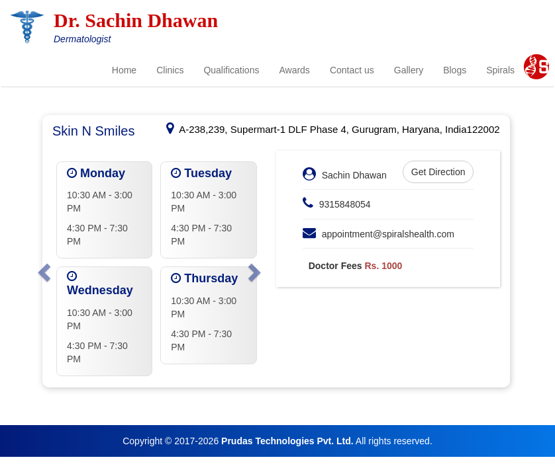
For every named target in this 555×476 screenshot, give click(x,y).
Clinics (169, 70)
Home (124, 70)
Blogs (454, 70)
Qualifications (231, 70)
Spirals (500, 70)
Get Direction (438, 172)
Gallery (408, 70)
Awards (294, 70)
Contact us (352, 70)
